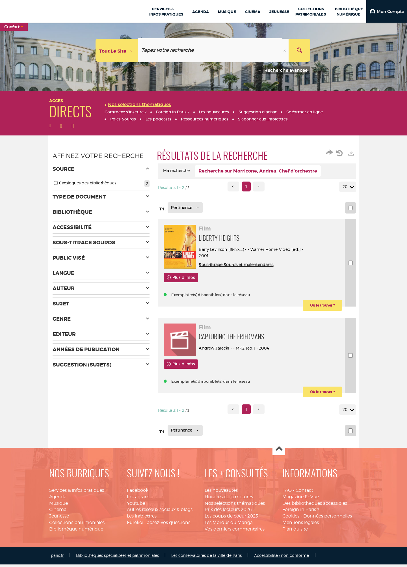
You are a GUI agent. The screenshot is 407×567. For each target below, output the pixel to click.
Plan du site (295, 531)
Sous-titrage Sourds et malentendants (237, 264)
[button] (386, 11)
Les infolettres (142, 518)
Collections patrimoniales (77, 525)
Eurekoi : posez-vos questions (158, 525)
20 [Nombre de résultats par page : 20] (346, 187)
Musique (58, 505)
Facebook (137, 492)
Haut (278, 452)
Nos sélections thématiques (235, 505)
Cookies (290, 518)
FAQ (287, 492)
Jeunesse (59, 518)
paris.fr (57, 557)
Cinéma (57, 512)
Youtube (136, 505)
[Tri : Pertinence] (185, 207)
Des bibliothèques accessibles (314, 505)
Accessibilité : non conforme (281, 557)
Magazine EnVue (300, 499)
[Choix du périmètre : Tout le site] (117, 50)
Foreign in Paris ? (300, 512)
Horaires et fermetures (229, 499)
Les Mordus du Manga (229, 525)
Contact (304, 492)
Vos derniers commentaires (235, 531)
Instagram (138, 499)
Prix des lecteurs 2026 (228, 512)
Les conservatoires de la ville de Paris (206, 557)
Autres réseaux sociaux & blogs (159, 512)
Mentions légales (300, 525)
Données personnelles (327, 518)
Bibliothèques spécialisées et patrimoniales (117, 557)
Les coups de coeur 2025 (231, 518)
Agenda (57, 499)
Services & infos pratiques (76, 492)
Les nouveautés (221, 492)
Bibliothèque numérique (76, 531)
